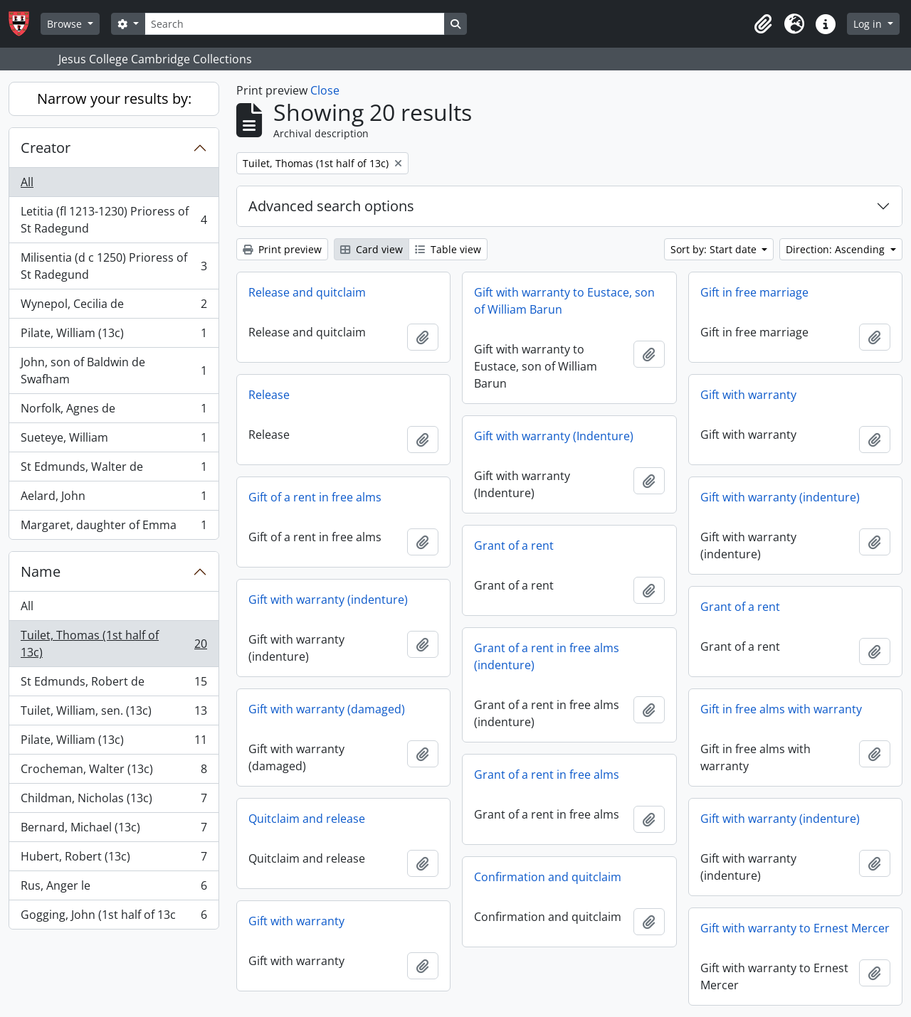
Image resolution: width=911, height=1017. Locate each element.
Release (269, 395)
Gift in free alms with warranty (781, 709)
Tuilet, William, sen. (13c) (113, 713)
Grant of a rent (514, 545)
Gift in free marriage (754, 292)
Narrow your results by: (114, 98)
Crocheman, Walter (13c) (113, 772)
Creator (45, 147)
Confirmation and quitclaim (547, 877)
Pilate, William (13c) (113, 336)
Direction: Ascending (837, 249)
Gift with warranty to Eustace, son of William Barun (564, 300)
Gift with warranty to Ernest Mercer (795, 928)
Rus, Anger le (113, 888)
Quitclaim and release (306, 818)
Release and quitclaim (307, 292)
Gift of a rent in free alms (314, 497)
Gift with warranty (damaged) (326, 709)
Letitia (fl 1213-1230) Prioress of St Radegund (113, 219)
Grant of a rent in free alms (546, 774)
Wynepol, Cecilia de (113, 307)
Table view (448, 249)
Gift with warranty (748, 395)
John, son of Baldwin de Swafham (113, 370)
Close (324, 90)
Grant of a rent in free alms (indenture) (546, 656)
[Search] (294, 24)
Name (40, 571)
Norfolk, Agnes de (113, 411)
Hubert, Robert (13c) (113, 859)
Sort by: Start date (714, 249)
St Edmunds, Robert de (113, 684)
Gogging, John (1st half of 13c (113, 917)
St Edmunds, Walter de (113, 469)
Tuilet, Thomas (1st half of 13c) (113, 643)
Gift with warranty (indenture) (780, 497)
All (27, 182)
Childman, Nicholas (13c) (113, 801)
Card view (371, 249)
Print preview (282, 249)
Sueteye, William (113, 440)
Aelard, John (113, 499)
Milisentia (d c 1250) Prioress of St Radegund (113, 266)
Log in (869, 24)
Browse (66, 24)
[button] (763, 24)
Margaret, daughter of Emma (113, 527)
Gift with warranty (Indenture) (553, 436)
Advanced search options (331, 205)
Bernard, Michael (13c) (113, 830)
